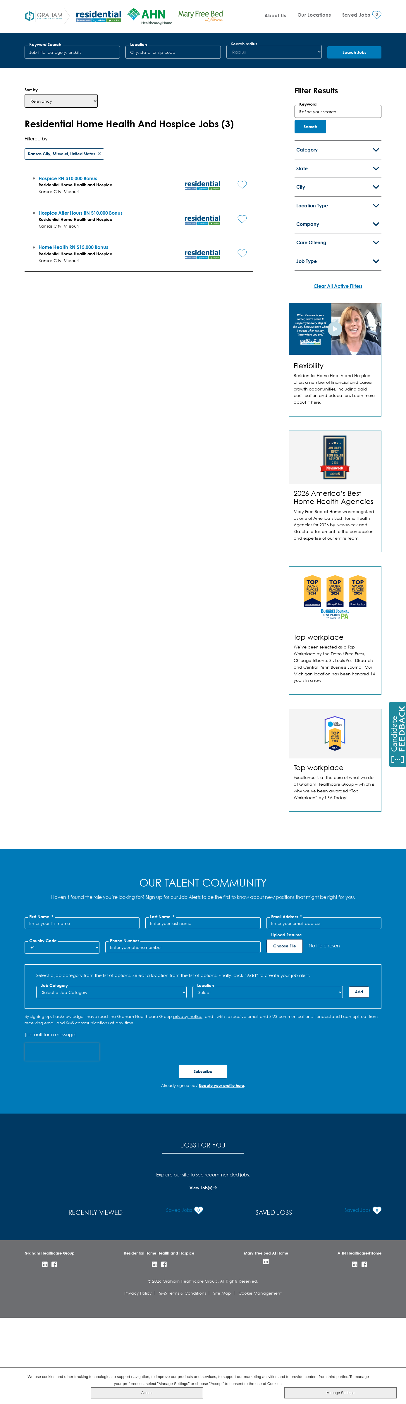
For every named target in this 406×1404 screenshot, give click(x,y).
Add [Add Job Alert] (359, 1087)
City (300, 283)
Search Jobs (354, 52)
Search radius (244, 44)
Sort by (31, 186)
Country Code (43, 1037)
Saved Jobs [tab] (322, 1242)
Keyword (307, 200)
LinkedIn (45, 1350)
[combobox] (173, 52)
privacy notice (187, 1112)
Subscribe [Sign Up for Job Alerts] (203, 1167)
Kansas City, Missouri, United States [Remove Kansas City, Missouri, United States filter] (61, 250)
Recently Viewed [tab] (203, 1242)
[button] (234, 277)
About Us (275, 15)
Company (307, 320)
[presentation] (62, 1148)
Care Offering (311, 339)
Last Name (162, 1013)
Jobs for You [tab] (84, 1242)
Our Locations (314, 15)
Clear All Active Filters (338, 382)
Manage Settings (381, 1392)
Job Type (306, 357)
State (302, 264)
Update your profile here (221, 1181)
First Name (41, 1013)
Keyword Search (45, 44)
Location (138, 44)
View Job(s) (201, 1283)
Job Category (54, 1081)
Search (310, 222)
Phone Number (124, 1037)
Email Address (286, 1013)
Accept (381, 1379)
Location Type (312, 301)
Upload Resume (286, 1031)
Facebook (54, 1350)
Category (307, 246)
